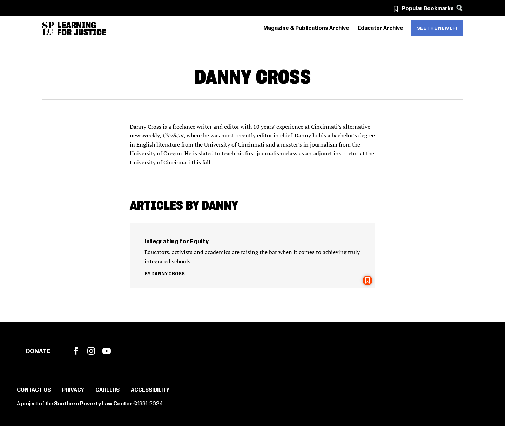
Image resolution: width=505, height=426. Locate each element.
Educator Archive (380, 28)
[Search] (459, 8)
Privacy (73, 390)
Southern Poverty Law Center (93, 403)
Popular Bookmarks (428, 8)
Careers (107, 390)
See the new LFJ (437, 28)
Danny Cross (168, 274)
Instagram (91, 351)
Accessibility (150, 390)
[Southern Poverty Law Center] (48, 28)
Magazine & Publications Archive (306, 28)
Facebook (76, 351)
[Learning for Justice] (82, 28)
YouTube (106, 351)
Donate (38, 351)
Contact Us (34, 390)
